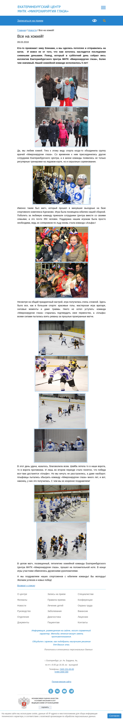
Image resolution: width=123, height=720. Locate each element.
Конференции (85, 600)
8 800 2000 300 (61, 672)
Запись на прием (56, 594)
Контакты (83, 622)
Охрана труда (85, 605)
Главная (21, 30)
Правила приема (56, 600)
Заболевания (54, 611)
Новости (32, 30)
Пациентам (53, 622)
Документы (23, 622)
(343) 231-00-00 (67, 669)
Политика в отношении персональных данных (68, 649)
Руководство (24, 611)
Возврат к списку (26, 585)
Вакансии (83, 611)
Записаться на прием (30, 20)
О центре (22, 594)
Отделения (23, 617)
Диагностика (54, 617)
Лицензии (83, 617)
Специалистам (86, 594)
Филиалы (22, 600)
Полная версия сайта (61, 682)
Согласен (114, 715)
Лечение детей (55, 605)
